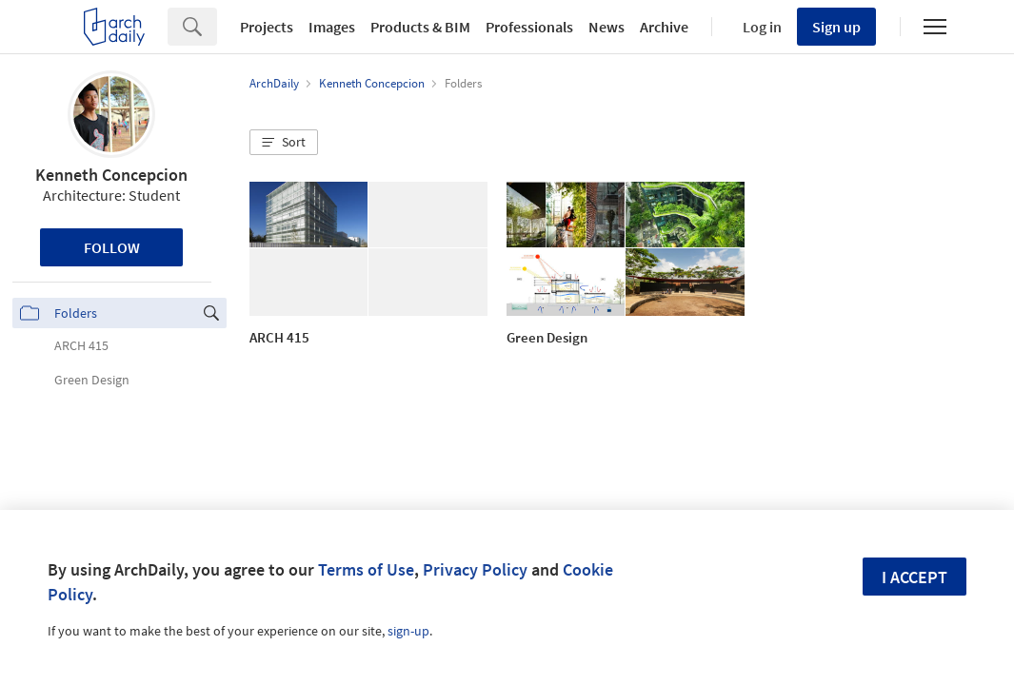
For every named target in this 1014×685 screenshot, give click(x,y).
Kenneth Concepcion (111, 175)
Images (331, 26)
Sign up (836, 26)
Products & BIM (420, 26)
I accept (914, 577)
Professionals (529, 26)
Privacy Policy (475, 569)
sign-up (408, 630)
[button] (283, 142)
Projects (266, 26)
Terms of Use (366, 569)
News (606, 26)
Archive (664, 26)
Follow (112, 247)
